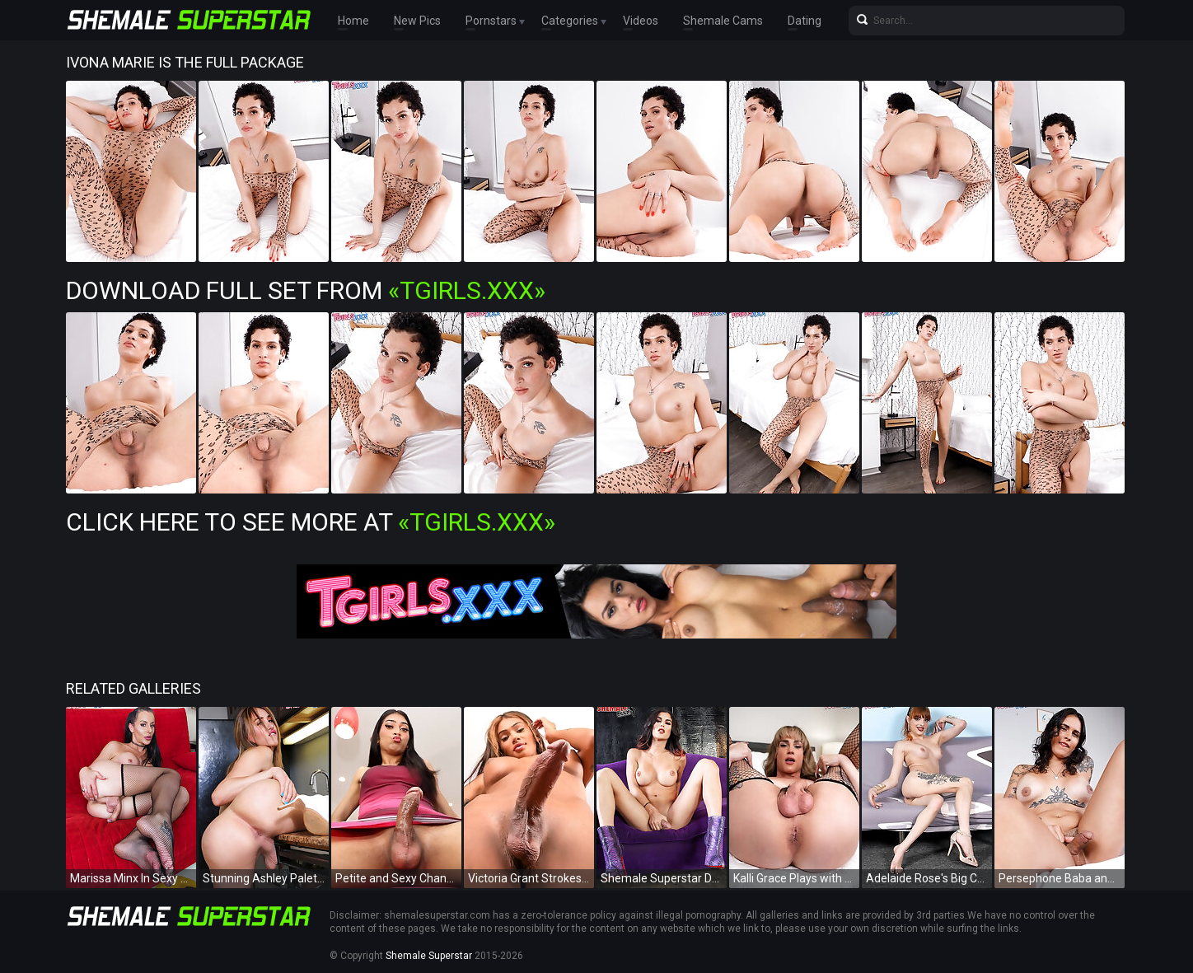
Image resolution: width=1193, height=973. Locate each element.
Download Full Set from (305, 290)
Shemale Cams (723, 20)
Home (353, 20)
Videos (640, 20)
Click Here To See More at (310, 522)
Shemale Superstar (429, 955)
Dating (804, 20)
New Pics (417, 20)
